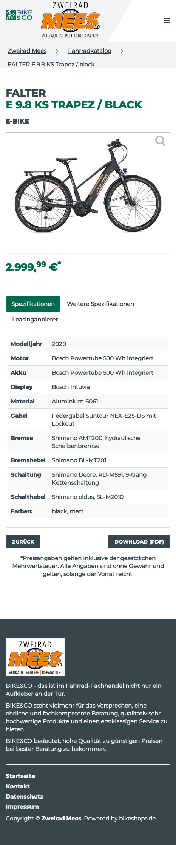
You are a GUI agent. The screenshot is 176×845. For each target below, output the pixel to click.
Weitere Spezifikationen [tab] (100, 303)
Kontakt (18, 786)
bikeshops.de (137, 818)
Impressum (22, 806)
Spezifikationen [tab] (33, 303)
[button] (167, 20)
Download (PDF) (139, 542)
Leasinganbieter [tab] (35, 319)
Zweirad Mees (27, 50)
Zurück (23, 542)
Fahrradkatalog (89, 50)
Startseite (20, 776)
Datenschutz (24, 796)
